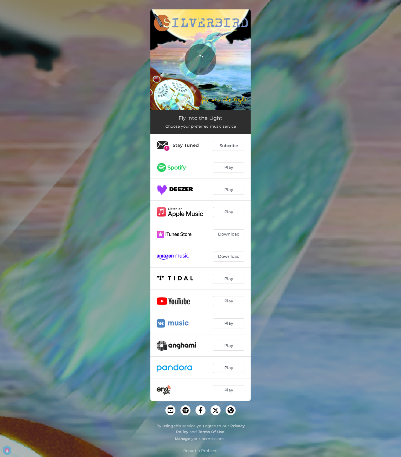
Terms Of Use (211, 431)
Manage (182, 438)
